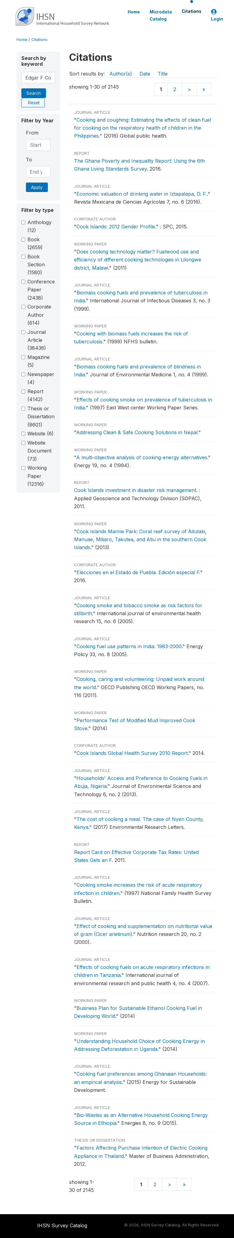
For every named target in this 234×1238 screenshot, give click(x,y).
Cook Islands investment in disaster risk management (135, 490)
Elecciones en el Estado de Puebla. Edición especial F (137, 572)
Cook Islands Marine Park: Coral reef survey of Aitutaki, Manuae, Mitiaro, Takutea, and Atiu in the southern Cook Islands (140, 539)
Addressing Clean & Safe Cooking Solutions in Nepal (136, 432)
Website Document (39, 451)
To (29, 160)
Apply (37, 187)
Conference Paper (41, 290)
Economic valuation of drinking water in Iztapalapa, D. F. (141, 194)
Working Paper (37, 476)
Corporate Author (39, 315)
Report (35, 395)
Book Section (36, 264)
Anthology (39, 226)
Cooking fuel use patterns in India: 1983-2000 (129, 646)
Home (134, 11)
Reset (34, 102)
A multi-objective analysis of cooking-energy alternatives (141, 457)
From (32, 133)
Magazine (38, 361)
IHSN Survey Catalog (62, 1225)
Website (40, 434)
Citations (191, 11)
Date (145, 74)
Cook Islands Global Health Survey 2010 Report (132, 753)
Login (217, 15)
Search (34, 93)
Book (35, 243)
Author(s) (120, 74)
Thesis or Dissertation (41, 416)
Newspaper (40, 378)
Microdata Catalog (161, 15)
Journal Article (36, 340)
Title (163, 74)
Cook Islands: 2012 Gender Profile (115, 227)
